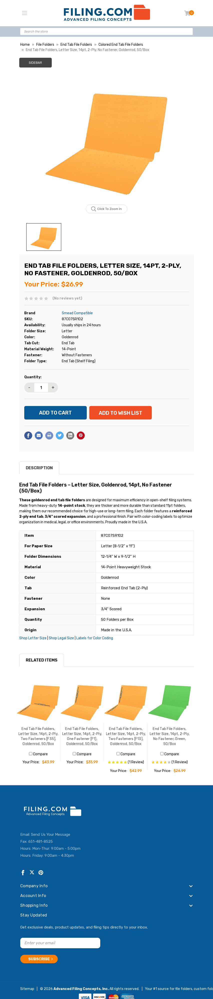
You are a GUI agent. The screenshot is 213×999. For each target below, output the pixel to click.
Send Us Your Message (50, 834)
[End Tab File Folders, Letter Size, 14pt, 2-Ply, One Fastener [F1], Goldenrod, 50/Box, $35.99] (82, 701)
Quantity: (33, 377)
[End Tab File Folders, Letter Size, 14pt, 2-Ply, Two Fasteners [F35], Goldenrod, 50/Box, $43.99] (38, 701)
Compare (38, 754)
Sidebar (35, 62)
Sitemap (27, 989)
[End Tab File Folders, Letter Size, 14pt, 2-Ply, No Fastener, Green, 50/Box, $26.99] (170, 701)
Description (39, 468)
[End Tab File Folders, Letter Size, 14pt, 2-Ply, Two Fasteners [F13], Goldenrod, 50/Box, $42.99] (126, 701)
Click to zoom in (106, 209)
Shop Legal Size (61, 638)
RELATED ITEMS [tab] (42, 660)
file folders (183, 989)
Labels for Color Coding (94, 638)
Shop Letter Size (32, 638)
